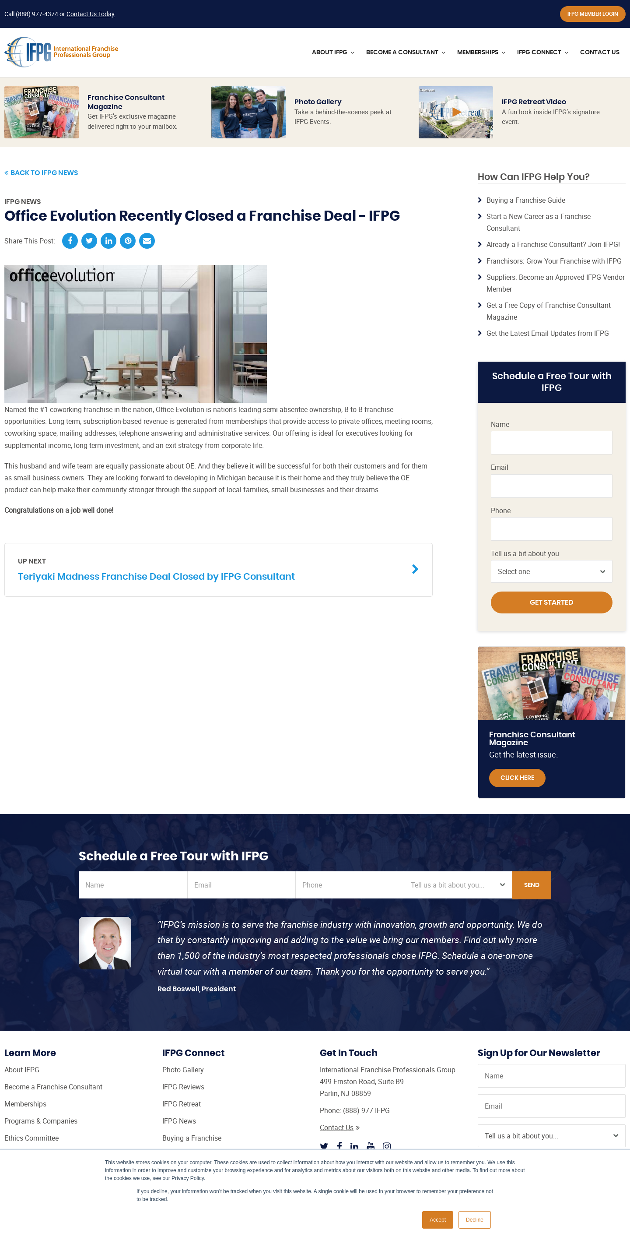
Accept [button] (438, 1220)
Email (499, 467)
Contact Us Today (90, 14)
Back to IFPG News (41, 172)
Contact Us (340, 1127)
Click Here (517, 778)
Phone (501, 511)
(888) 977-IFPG (366, 1110)
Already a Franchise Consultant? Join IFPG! (553, 244)
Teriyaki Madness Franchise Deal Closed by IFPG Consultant (212, 569)
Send (531, 885)
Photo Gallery (318, 102)
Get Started (552, 602)
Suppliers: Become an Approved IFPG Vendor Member (555, 283)
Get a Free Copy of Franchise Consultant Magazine (548, 311)
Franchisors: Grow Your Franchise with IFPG (554, 261)
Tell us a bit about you (525, 554)
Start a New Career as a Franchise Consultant (538, 222)
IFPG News (22, 201)
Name (500, 424)
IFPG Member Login (592, 14)
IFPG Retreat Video (534, 102)
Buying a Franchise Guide (525, 200)
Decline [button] (474, 1220)
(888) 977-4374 (37, 14)
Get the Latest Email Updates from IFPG (547, 333)
